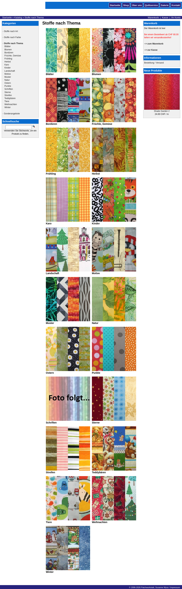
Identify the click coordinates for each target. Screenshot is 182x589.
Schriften (8, 89)
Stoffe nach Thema (34, 17)
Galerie (164, 5)
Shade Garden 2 (162, 111)
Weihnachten (10, 104)
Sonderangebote (12, 113)
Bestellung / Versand (154, 63)
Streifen (8, 95)
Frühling (8, 58)
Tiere (6, 101)
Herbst (7, 61)
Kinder (7, 67)
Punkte (7, 86)
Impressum (175, 587)
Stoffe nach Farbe (12, 37)
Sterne (7, 92)
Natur (7, 80)
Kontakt (176, 5)
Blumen (8, 49)
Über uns (137, 5)
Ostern (7, 83)
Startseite (115, 5)
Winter (7, 107)
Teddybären (10, 98)
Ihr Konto (176, 17)
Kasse (165, 17)
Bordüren (8, 52)
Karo (6, 64)
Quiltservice (151, 5)
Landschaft (9, 71)
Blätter (7, 46)
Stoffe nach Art (11, 31)
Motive (7, 74)
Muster (7, 77)
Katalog (18, 17)
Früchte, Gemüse (12, 55)
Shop (126, 5)
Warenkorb (153, 17)
